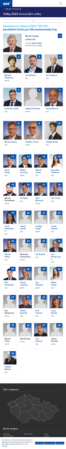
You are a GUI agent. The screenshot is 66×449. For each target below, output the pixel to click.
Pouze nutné (39, 443)
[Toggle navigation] (60, 3)
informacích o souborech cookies (12, 442)
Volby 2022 (8, 9)
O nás (46, 434)
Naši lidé (46, 436)
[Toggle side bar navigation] (33, 21)
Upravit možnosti (49, 443)
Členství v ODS (28, 434)
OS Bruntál (6, 434)
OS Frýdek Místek (8, 436)
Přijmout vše (59, 443)
